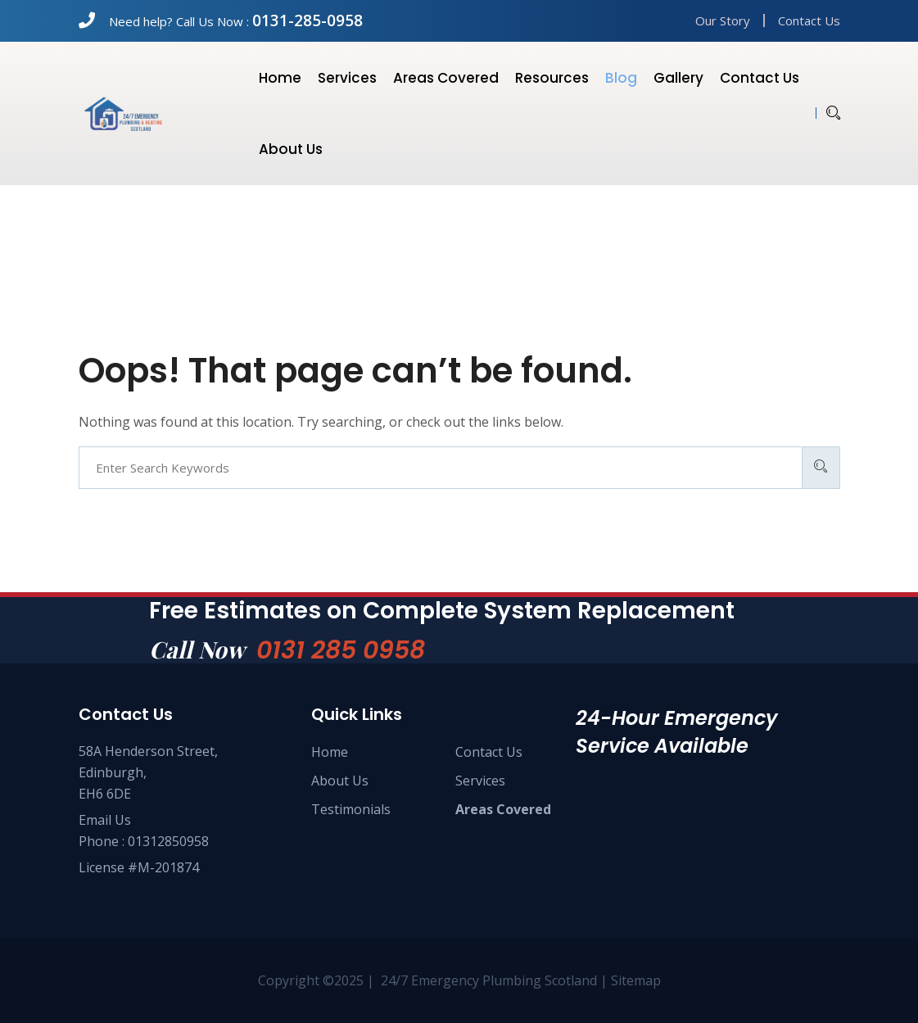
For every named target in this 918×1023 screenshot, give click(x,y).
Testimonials (351, 809)
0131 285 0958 (340, 650)
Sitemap (636, 980)
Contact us (759, 78)
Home (280, 78)
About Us (340, 781)
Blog (621, 78)
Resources (552, 78)
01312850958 (168, 841)
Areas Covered (446, 78)
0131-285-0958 (307, 20)
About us (291, 149)
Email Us (105, 820)
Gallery (678, 78)
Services (347, 78)
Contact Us (809, 20)
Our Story (722, 20)
